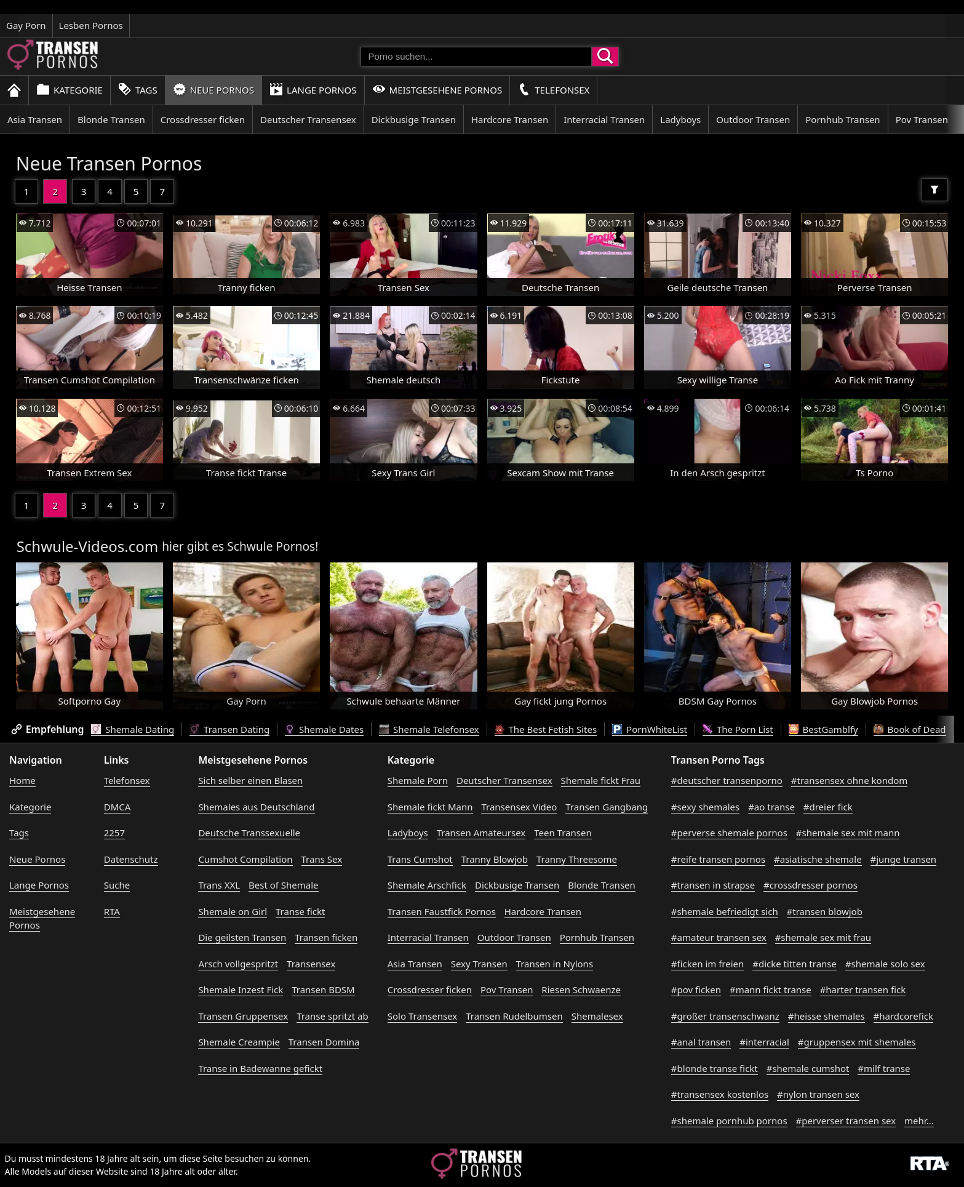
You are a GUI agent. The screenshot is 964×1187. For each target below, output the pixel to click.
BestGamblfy (823, 729)
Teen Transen (562, 832)
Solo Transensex (423, 1016)
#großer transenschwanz (725, 1016)
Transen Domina (324, 1042)
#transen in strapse (713, 885)
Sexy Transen (479, 963)
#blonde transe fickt (714, 1068)
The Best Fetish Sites (546, 729)
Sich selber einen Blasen (250, 780)
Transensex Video (519, 807)
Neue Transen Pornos (109, 163)
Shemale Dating (132, 729)
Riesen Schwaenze (581, 989)
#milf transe (884, 1068)
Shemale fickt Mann (430, 807)
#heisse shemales (826, 1016)
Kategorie (69, 89)
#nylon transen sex (818, 1094)
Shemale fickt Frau (601, 780)
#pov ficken (696, 989)
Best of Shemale (284, 885)
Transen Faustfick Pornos (442, 911)
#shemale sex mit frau (823, 937)
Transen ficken (326, 937)
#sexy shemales (705, 807)
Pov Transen (922, 119)
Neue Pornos (213, 89)
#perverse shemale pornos (729, 832)
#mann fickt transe (770, 989)
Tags (137, 89)
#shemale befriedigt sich (724, 911)
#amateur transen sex (719, 937)
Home (22, 780)
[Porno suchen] (476, 56)
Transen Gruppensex (243, 1016)
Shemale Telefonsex (429, 729)
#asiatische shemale (818, 859)
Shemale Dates (324, 729)
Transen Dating (229, 729)
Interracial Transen (604, 119)
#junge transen (903, 859)
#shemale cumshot (808, 1068)
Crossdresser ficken (203, 119)
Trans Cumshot (420, 859)
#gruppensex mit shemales (857, 1042)
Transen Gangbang (606, 807)
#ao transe (771, 807)
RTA (112, 911)
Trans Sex (322, 859)
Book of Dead (910, 729)
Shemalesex (597, 1016)
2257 (114, 832)
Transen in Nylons (554, 963)
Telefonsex (553, 89)
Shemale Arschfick (427, 885)
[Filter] (934, 189)
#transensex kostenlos (719, 1094)
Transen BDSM (323, 989)
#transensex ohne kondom (849, 780)
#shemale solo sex (885, 963)
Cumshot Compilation (245, 859)
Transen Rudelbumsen (514, 1016)
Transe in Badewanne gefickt (260, 1068)
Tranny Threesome (576, 859)
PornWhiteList (649, 729)
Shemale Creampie (238, 1042)
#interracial (764, 1042)
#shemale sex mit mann (848, 832)
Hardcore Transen (509, 119)
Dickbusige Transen (414, 119)
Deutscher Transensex (308, 119)
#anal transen (701, 1042)
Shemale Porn (418, 780)
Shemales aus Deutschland (256, 807)
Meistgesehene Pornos (437, 89)
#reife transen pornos (718, 859)
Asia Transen (34, 119)
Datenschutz (131, 859)
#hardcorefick (903, 1016)
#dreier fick (828, 807)
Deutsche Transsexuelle (249, 832)
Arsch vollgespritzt (238, 963)
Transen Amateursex (481, 832)
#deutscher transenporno (727, 780)
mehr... (919, 1120)
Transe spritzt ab (332, 1016)
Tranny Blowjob (494, 859)
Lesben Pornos (91, 25)
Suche (117, 885)
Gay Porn (26, 25)
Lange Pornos (312, 89)
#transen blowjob (824, 911)
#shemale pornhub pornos (729, 1120)
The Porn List (738, 729)
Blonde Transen (111, 119)
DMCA (117, 807)
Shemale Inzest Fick (240, 989)
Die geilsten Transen (242, 937)
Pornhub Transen (842, 119)
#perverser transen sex (846, 1120)
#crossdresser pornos (810, 885)
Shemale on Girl (232, 911)
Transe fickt (300, 911)
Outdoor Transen (753, 119)
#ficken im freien (707, 963)
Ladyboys (680, 119)
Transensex (311, 963)
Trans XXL (219, 885)
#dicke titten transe (794, 963)
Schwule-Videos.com (88, 546)
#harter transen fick (863, 989)
